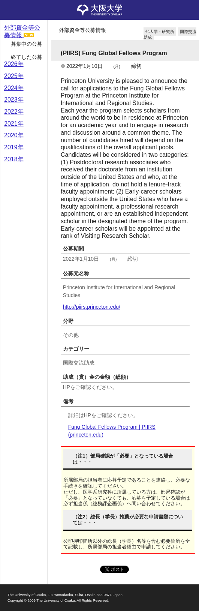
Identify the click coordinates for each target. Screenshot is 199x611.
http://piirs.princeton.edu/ (91, 307)
